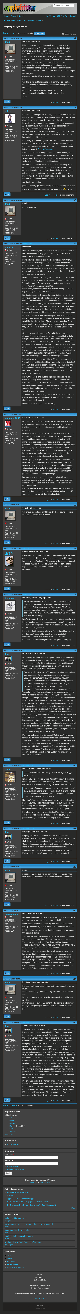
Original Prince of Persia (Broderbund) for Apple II (24, 1242)
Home (6, 16)
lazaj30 (8, 1221)
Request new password (16, 1169)
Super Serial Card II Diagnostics (17, 1230)
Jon (7, 654)
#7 (75, 548)
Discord (12, 1123)
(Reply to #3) (28, 244)
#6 (75, 505)
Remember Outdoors (32, 20)
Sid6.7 (7, 1227)
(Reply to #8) (28, 650)
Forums (13, 16)
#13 (74, 910)
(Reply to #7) (28, 595)
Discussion (16, 20)
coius (7, 111)
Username (9, 1155)
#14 (74, 979)
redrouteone (11, 914)
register (14, 33)
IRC (10, 1118)
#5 (75, 414)
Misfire (11, 1126)
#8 (75, 595)
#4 (75, 244)
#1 (75, 38)
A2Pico (10, 1196)
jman (7, 42)
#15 (74, 1022)
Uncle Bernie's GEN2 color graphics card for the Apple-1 (28, 1202)
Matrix (11, 1120)
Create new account (14, 1166)
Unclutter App (45, 1183)
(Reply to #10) (28, 828)
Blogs (9, 1255)
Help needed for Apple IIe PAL (18, 1192)
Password (9, 1160)
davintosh (10, 598)
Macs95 (9, 247)
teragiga (8, 1239)
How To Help (50, 16)
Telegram (12, 1131)
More (73, 1208)
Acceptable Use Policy (15, 1267)
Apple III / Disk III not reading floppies (21, 1199)
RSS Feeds (11, 1261)
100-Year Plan (62, 16)
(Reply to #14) (28, 1022)
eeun (7, 769)
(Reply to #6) (27, 548)
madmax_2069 (12, 418)
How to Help (40, 1299)
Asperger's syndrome (47, 149)
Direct (32, 1183)
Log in (5, 33)
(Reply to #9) (27, 766)
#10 (74, 766)
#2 (75, 108)
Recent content (12, 1144)
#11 (74, 828)
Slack (11, 1129)
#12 (74, 867)
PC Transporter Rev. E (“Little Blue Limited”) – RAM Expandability (32, 1205)
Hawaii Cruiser (8, 553)
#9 (75, 650)
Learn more (9, 1134)
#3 (75, 200)
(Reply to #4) (27, 414)
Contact (73, 16)
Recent (21, 16)
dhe (6, 1233)
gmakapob (9, 1245)
